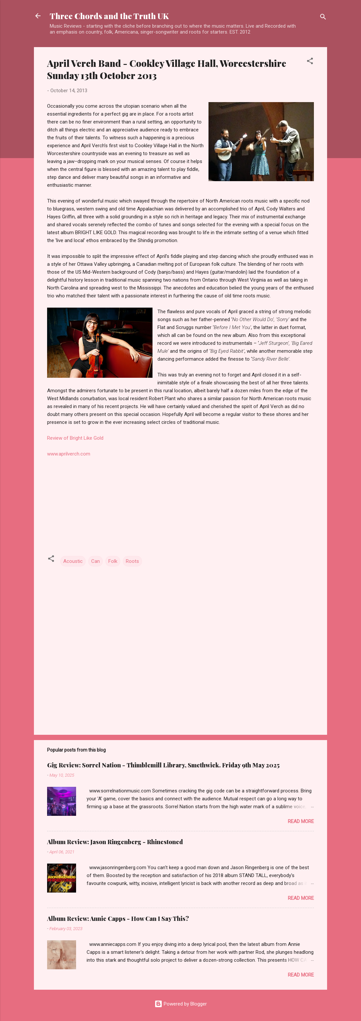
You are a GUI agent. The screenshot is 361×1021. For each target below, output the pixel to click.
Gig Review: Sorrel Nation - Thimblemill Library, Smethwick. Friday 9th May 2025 (163, 765)
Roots (132, 561)
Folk (112, 561)
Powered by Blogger (180, 1004)
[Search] (323, 18)
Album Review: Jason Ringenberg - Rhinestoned (115, 842)
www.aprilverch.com (68, 454)
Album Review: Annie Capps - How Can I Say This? (118, 919)
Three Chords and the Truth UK (109, 16)
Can (95, 561)
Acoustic (73, 561)
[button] (310, 62)
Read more (301, 821)
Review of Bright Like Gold (75, 438)
